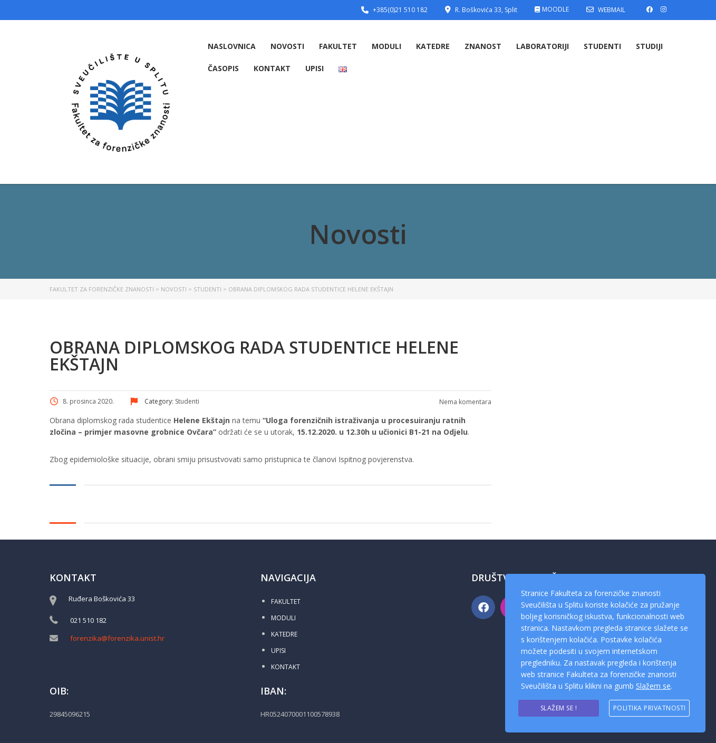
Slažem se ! (558, 707)
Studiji (649, 46)
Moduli (386, 46)
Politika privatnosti (649, 707)
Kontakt (272, 68)
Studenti (602, 46)
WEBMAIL (611, 9)
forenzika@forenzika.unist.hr (117, 638)
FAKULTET (286, 601)
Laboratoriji (542, 46)
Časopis (223, 68)
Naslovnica (232, 46)
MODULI (283, 617)
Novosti (287, 46)
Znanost (483, 46)
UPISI (278, 650)
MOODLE (555, 9)
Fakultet (338, 46)
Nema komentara (464, 401)
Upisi (314, 68)
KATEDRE (284, 634)
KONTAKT (285, 666)
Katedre (433, 46)
